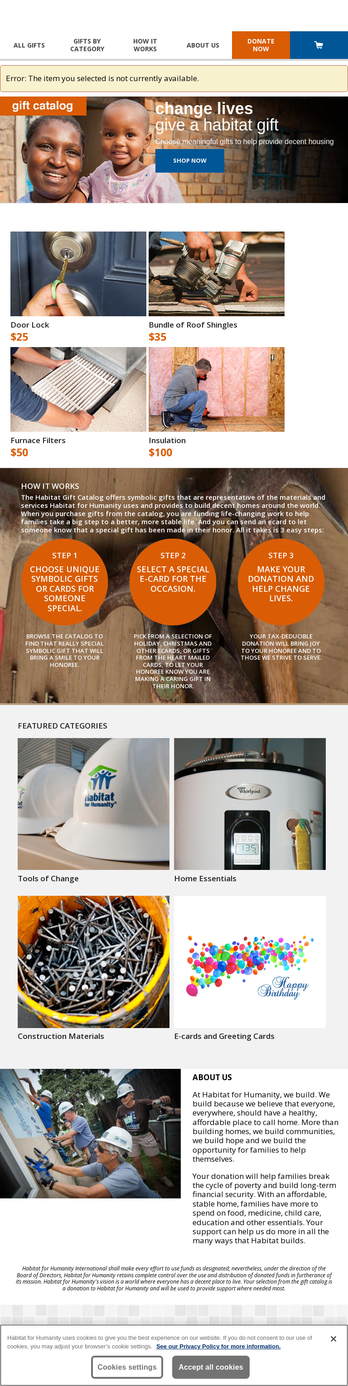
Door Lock (29, 324)
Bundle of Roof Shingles (193, 324)
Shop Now (190, 160)
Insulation (167, 440)
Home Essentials (205, 878)
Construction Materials (61, 1036)
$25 (19, 337)
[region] (174, 1355)
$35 (157, 337)
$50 (19, 452)
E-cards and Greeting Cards (224, 1036)
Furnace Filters (38, 440)
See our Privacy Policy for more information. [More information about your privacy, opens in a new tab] (218, 1346)
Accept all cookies (211, 1367)
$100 (160, 452)
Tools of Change (48, 878)
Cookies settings (127, 1367)
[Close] (333, 1339)
